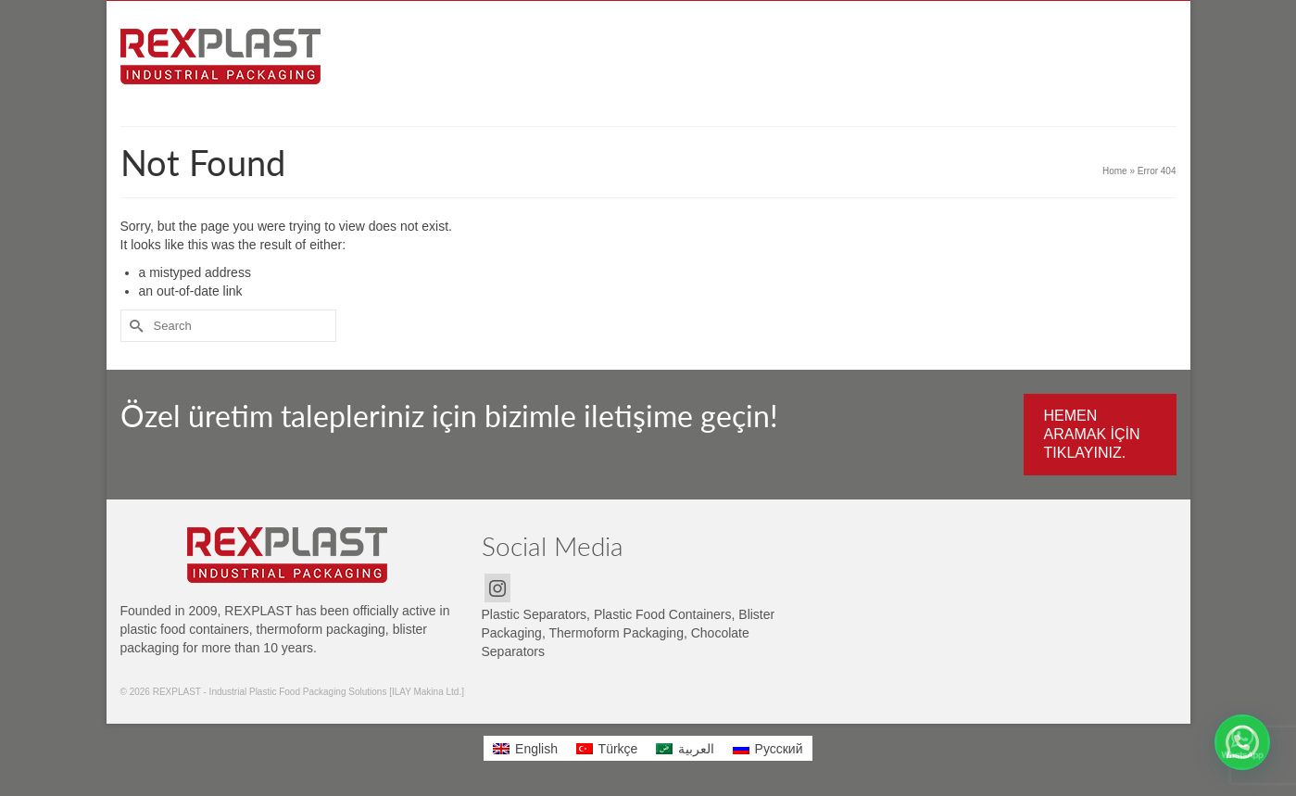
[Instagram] (497, 588)
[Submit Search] (134, 326)
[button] (1242, 742)
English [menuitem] (536, 748)
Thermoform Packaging (616, 632)
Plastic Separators (534, 614)
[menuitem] (525, 748)
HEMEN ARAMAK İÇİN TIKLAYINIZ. (1092, 434)
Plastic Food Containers (663, 614)
